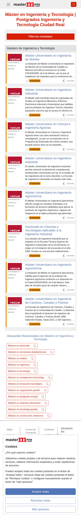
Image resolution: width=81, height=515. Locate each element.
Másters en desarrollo (22, 345)
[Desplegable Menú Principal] (8, 4)
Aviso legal (49, 440)
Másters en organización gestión (27, 390)
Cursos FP (31, 438)
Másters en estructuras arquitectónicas (30, 352)
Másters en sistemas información (27, 403)
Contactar (49, 429)
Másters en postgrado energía (26, 396)
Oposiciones (32, 457)
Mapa (10, 429)
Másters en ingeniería (22, 365)
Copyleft (48, 446)
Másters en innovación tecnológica (28, 384)
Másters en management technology (29, 377)
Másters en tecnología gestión (26, 409)
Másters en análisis (20, 358)
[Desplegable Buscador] (73, 4)
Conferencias (32, 443)
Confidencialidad (52, 435)
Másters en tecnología (22, 371)
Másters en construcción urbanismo (28, 416)
